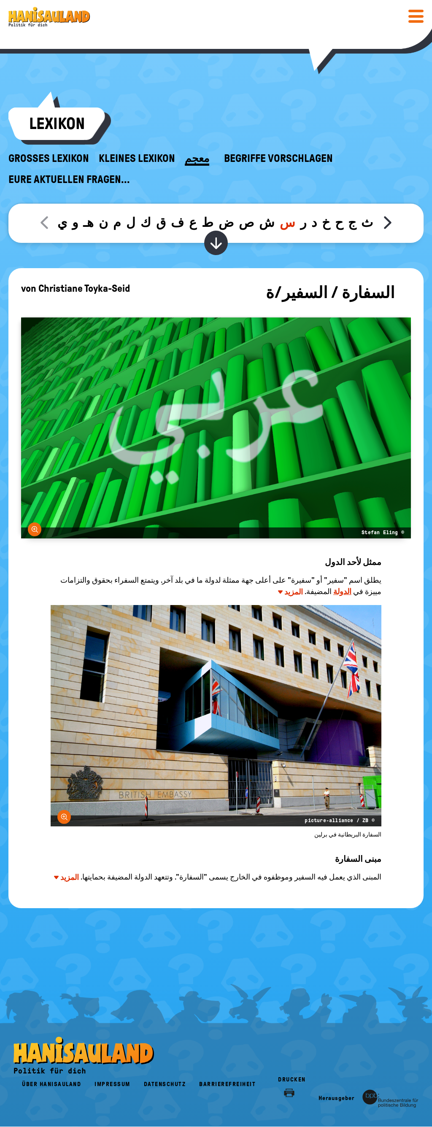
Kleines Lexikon (137, 158)
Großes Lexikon (48, 158)
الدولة (342, 591)
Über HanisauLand (51, 1084)
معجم (197, 158)
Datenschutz (165, 1084)
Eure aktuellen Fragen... (69, 179)
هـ (88, 222)
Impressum (112, 1084)
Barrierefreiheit (227, 1084)
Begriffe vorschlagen (278, 158)
